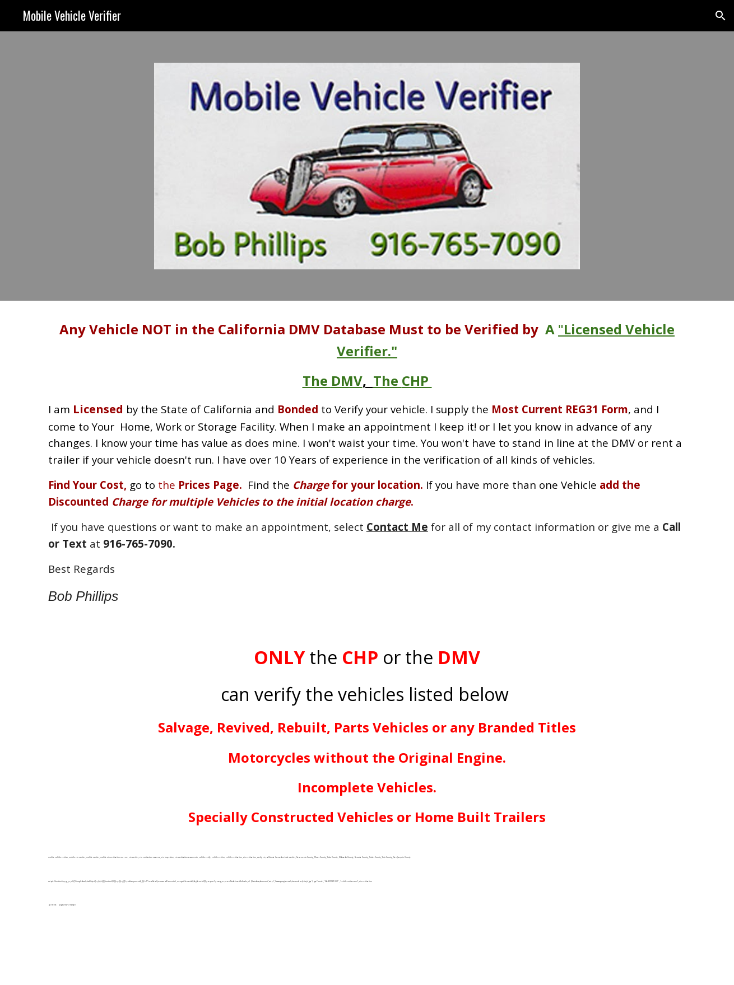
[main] (367, 462)
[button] (720, 15)
